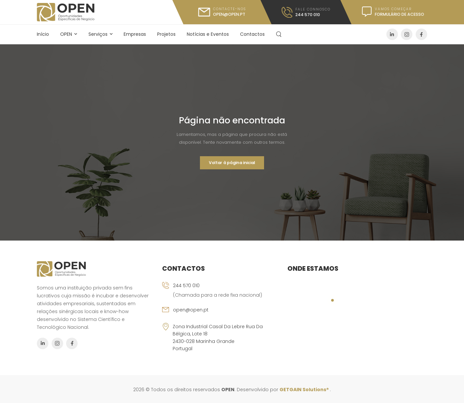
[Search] (279, 34)
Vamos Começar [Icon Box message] (393, 9)
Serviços (98, 34)
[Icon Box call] (306, 12)
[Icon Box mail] (222, 12)
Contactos (252, 34)
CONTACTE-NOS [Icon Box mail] (229, 9)
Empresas (135, 34)
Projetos (166, 34)
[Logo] (65, 12)
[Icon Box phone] (220, 294)
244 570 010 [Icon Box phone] (186, 285)
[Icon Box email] (220, 314)
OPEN (66, 34)
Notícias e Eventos (208, 34)
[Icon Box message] (389, 12)
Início (43, 34)
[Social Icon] (392, 34)
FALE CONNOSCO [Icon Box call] (312, 9)
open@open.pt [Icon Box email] (190, 310)
